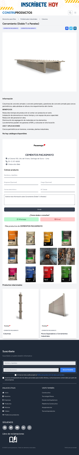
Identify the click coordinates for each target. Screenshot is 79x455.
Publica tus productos (10, 415)
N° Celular (44, 189)
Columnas (7, 334)
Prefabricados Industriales (28, 19)
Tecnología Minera (48, 396)
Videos (5, 411)
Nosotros (6, 396)
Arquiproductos (47, 407)
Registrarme (68, 370)
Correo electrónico (10, 189)
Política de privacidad (71, 447)
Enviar (39, 209)
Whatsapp (21, 219)
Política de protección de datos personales (50, 375)
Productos (6, 404)
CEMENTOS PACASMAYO (28, 28)
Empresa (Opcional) (10, 182)
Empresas (6, 400)
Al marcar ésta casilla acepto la (40, 375)
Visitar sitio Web (13, 164)
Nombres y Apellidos (10, 175)
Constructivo (46, 393)
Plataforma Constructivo (50, 404)
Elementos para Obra (9, 19)
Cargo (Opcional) (46, 182)
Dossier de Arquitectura (49, 400)
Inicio (5, 393)
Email (58, 219)
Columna (45, 19)
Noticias (6, 407)
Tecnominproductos (48, 411)
